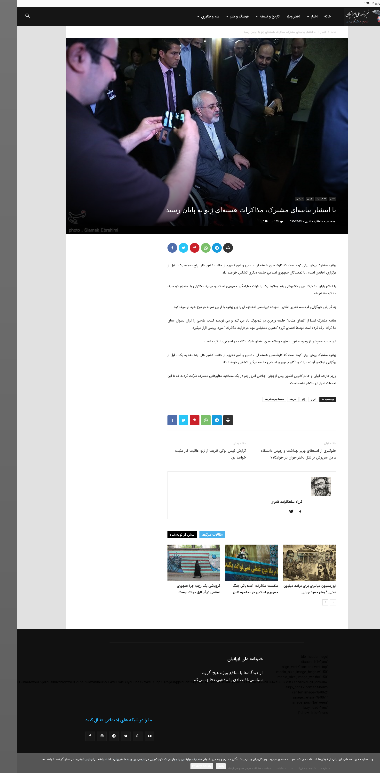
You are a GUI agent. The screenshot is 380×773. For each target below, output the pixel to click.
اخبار (295, 16)
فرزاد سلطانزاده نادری (300, 222)
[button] (10, 16)
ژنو (286, 399)
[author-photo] (304, 495)
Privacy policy (185, 766)
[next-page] (309, 602)
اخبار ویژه (276, 16)
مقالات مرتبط (195, 534)
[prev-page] (316, 602)
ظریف (276, 399)
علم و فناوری (192, 16)
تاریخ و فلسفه (251, 16)
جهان (293, 199)
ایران (297, 399)
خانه (311, 16)
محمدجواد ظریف (257, 399)
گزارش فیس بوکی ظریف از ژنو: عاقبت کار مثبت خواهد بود (193, 454)
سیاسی (282, 199)
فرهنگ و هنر (221, 16)
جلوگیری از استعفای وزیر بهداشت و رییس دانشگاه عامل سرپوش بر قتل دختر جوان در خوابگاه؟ (281, 454)
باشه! (204, 766)
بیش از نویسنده (165, 534)
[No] (374, 763)
